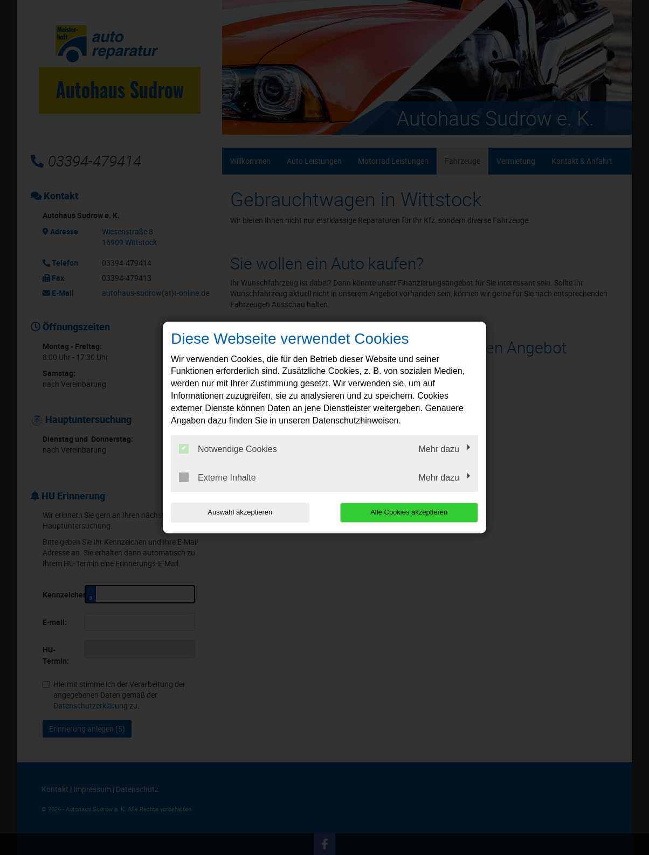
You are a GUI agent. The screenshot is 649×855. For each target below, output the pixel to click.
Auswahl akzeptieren (240, 512)
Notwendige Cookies (228, 449)
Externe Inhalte (217, 477)
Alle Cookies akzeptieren (408, 512)
